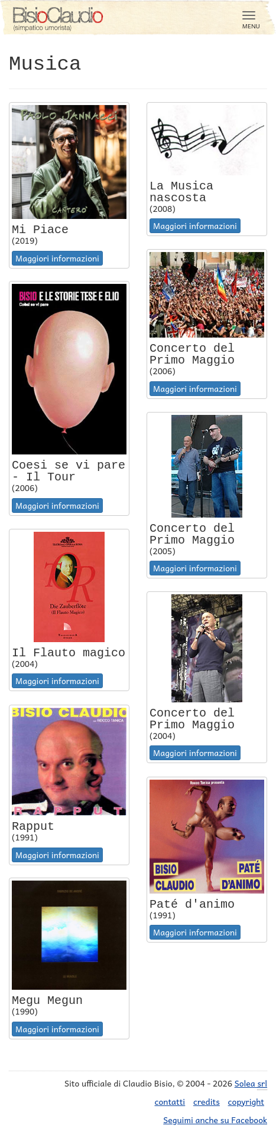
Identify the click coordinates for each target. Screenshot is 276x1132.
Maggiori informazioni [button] (57, 257)
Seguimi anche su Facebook (215, 1119)
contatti (170, 1101)
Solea (251, 1083)
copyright (246, 1101)
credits (206, 1101)
